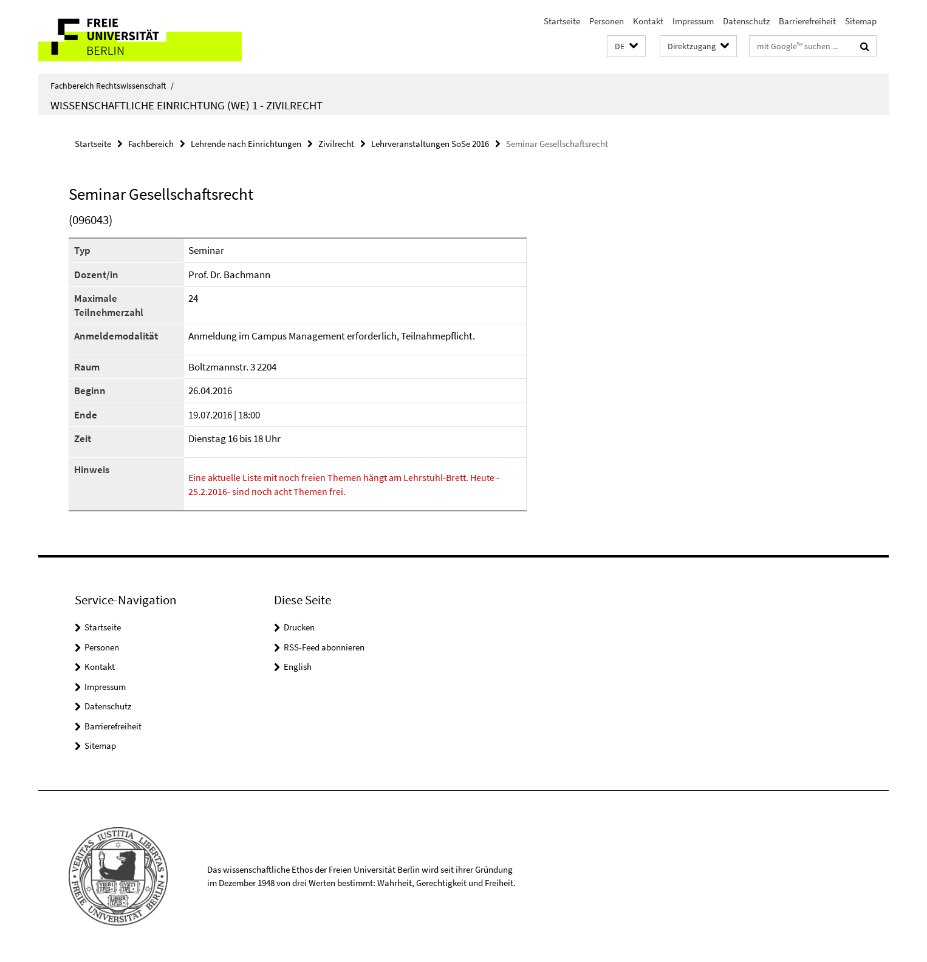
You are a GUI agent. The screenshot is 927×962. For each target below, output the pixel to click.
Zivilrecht (336, 143)
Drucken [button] (299, 627)
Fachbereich (151, 143)
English (298, 666)
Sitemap (861, 21)
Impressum (693, 21)
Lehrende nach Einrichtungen (246, 143)
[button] (626, 46)
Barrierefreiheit (807, 21)
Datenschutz (746, 21)
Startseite (562, 21)
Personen (606, 21)
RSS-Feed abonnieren (324, 647)
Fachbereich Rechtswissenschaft (112, 85)
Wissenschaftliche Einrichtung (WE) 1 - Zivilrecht (186, 105)
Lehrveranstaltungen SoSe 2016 (430, 143)
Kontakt (648, 21)
